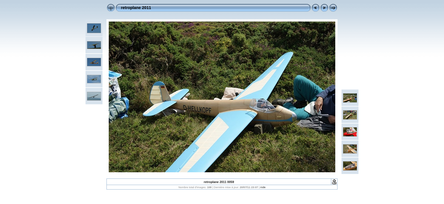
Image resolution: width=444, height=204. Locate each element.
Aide (263, 187)
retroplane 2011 (136, 7)
